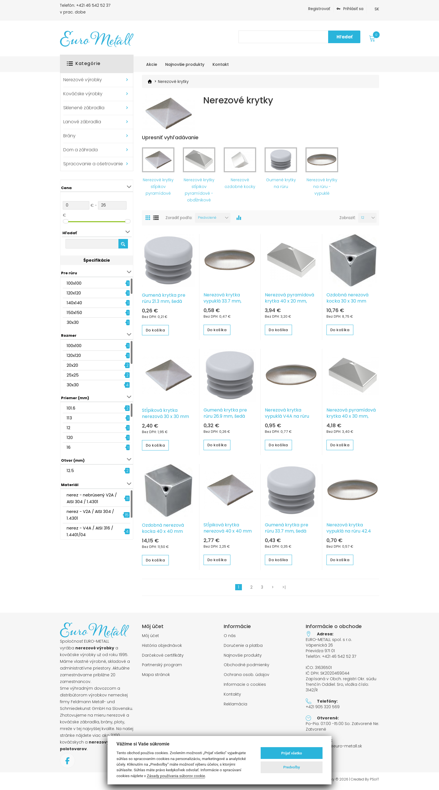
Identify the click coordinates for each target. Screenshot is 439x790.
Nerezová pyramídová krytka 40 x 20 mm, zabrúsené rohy (289, 304)
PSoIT (374, 782)
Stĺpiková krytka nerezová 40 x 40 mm (228, 531)
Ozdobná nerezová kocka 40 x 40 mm (163, 531)
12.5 (70, 470)
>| (284, 590)
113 (69, 418)
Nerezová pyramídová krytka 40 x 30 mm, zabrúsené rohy (351, 419)
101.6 (71, 408)
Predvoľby (291, 767)
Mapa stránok (156, 677)
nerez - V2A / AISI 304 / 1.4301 (90, 514)
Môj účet (150, 638)
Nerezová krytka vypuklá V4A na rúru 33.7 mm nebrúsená (287, 419)
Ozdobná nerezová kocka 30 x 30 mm (347, 301)
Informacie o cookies (245, 687)
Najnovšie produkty (243, 658)
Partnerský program (162, 667)
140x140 (74, 303)
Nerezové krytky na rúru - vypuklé (322, 189)
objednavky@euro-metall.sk (334, 749)
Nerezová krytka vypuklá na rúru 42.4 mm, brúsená (348, 534)
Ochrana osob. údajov (246, 677)
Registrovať (319, 8)
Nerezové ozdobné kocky (240, 186)
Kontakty (232, 696)
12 (68, 428)
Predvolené (207, 220)
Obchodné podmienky (246, 667)
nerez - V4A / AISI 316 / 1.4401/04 (90, 531)
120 (70, 437)
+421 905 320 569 (323, 709)
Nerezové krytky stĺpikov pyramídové (158, 189)
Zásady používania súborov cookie (176, 775)
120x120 (74, 293)
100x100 (74, 283)
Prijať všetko (291, 753)
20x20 (72, 365)
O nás (230, 638)
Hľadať (344, 37)
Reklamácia (235, 706)
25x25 (73, 375)
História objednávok (162, 648)
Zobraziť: (347, 220)
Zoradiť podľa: (178, 220)
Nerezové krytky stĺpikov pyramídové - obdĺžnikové (199, 192)
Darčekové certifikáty (163, 658)
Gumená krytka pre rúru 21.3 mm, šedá (163, 301)
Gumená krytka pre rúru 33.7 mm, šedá (286, 531)
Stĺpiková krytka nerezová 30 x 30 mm (165, 416)
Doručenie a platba (243, 648)
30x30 (73, 322)
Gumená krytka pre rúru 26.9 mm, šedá (225, 416)
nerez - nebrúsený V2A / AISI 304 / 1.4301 (92, 498)
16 (69, 447)
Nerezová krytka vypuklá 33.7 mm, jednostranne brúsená (228, 304)
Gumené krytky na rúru (281, 186)
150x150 (74, 312)
